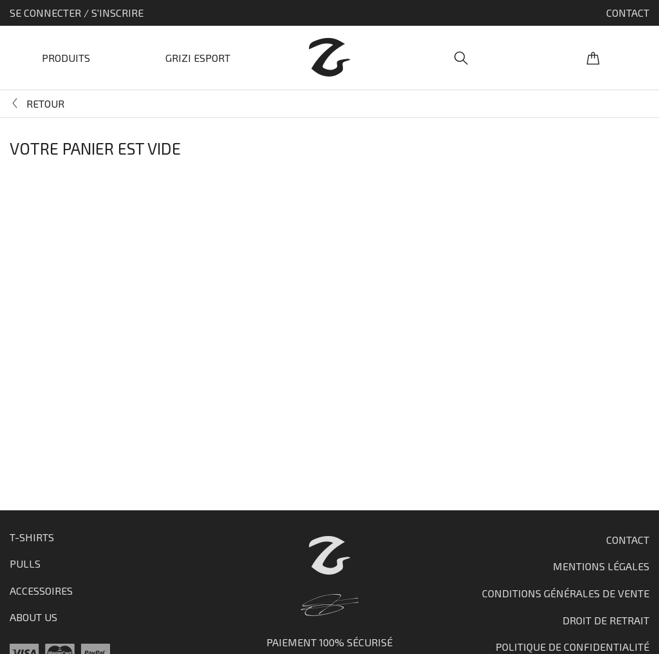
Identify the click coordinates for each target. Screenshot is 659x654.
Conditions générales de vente (565, 593)
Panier (593, 58)
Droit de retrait (605, 620)
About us (33, 617)
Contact (627, 12)
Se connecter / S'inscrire (77, 12)
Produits (66, 58)
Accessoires (41, 590)
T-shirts (32, 537)
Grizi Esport (197, 58)
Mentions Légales (601, 566)
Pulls (25, 563)
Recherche (461, 58)
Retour (45, 103)
